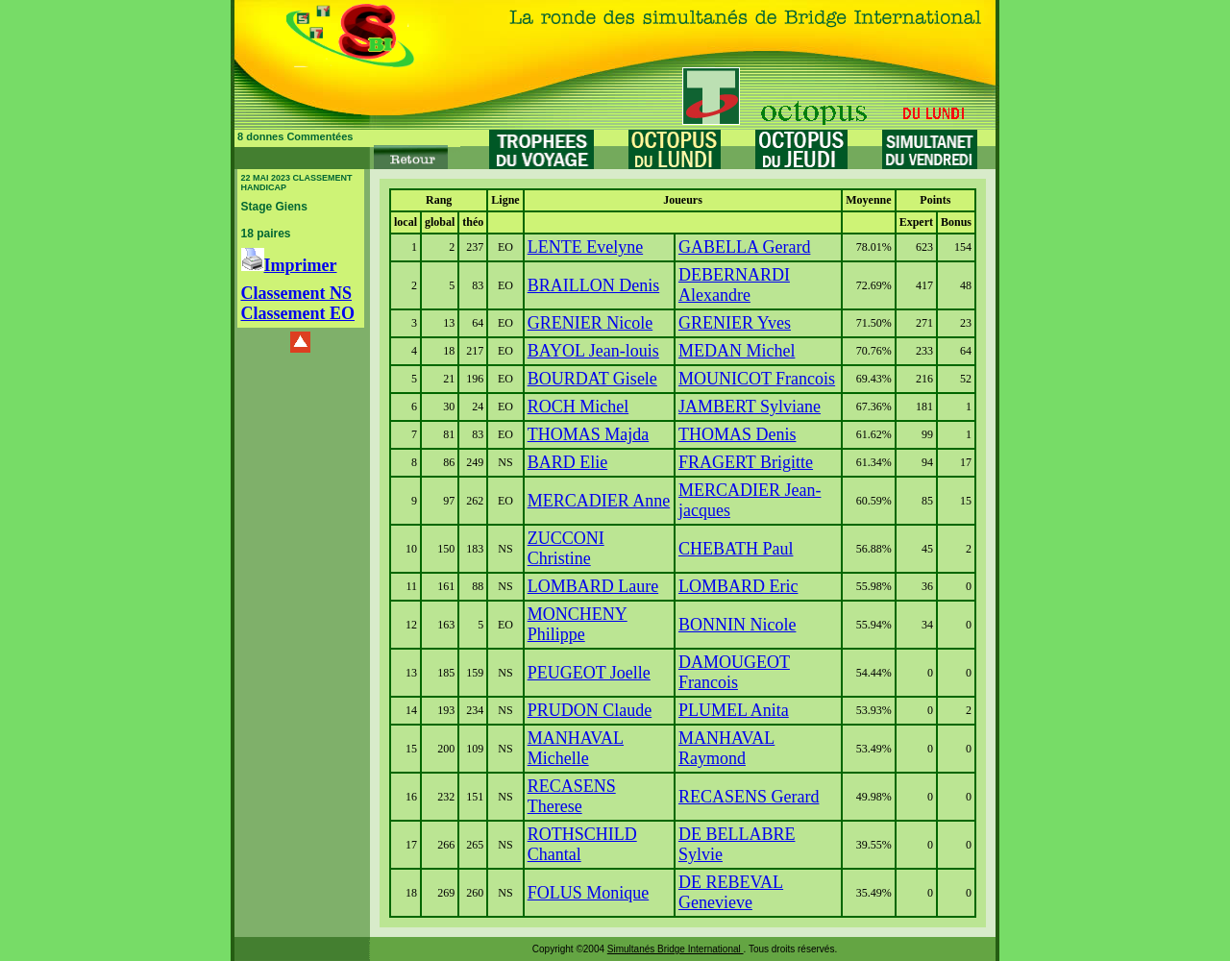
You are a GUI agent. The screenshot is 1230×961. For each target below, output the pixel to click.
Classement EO (298, 313)
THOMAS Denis (737, 434)
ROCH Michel (578, 406)
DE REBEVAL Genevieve (730, 892)
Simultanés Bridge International (675, 949)
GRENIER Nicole (590, 323)
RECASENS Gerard (749, 796)
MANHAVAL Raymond (726, 748)
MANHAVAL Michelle (576, 748)
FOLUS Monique (589, 892)
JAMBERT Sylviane (749, 406)
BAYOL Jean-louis (593, 350)
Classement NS (297, 293)
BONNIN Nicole (737, 624)
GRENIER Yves (734, 323)
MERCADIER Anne (599, 500)
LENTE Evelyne (585, 247)
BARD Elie (568, 462)
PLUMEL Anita (733, 710)
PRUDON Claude (590, 710)
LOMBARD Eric (738, 586)
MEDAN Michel (736, 350)
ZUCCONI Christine (566, 548)
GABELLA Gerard (744, 247)
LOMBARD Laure (593, 586)
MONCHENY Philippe (577, 624)
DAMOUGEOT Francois (734, 672)
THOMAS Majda (589, 434)
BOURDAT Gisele (592, 378)
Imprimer (289, 265)
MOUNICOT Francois (756, 378)
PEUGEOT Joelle (589, 672)
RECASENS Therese (572, 796)
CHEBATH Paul (736, 548)
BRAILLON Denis (594, 285)
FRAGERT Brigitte (745, 462)
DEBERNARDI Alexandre (734, 285)
